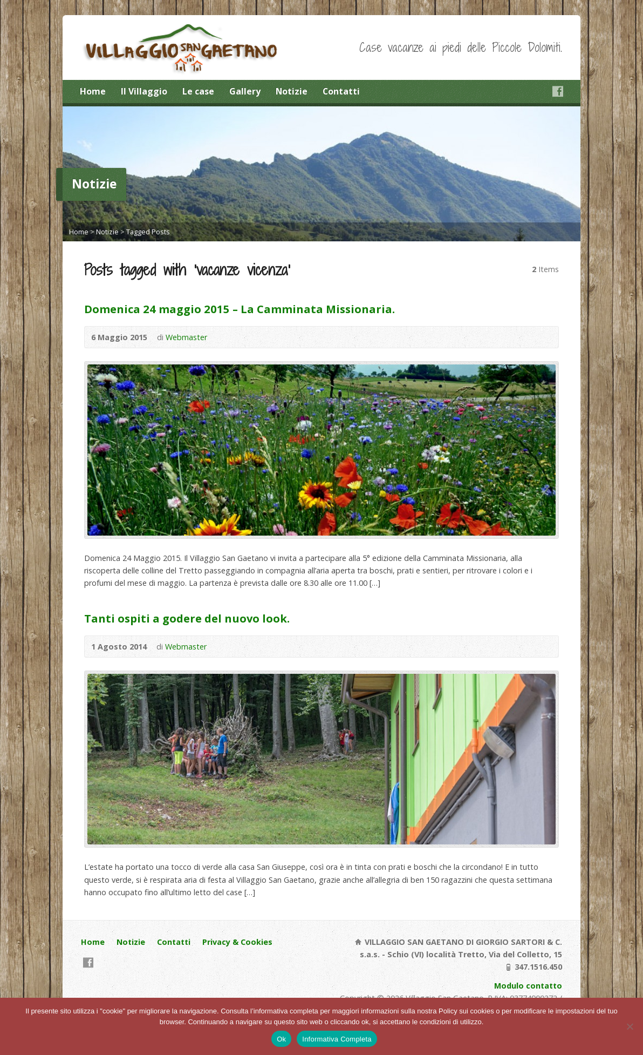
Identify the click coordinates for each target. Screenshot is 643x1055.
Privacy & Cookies (237, 942)
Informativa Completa (337, 1039)
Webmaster (186, 337)
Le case (198, 91)
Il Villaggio (144, 91)
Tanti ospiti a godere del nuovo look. (187, 618)
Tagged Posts (148, 231)
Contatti (341, 91)
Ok (281, 1039)
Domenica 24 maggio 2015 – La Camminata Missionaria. (239, 308)
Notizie (291, 91)
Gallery (245, 91)
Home (93, 91)
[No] (629, 1026)
